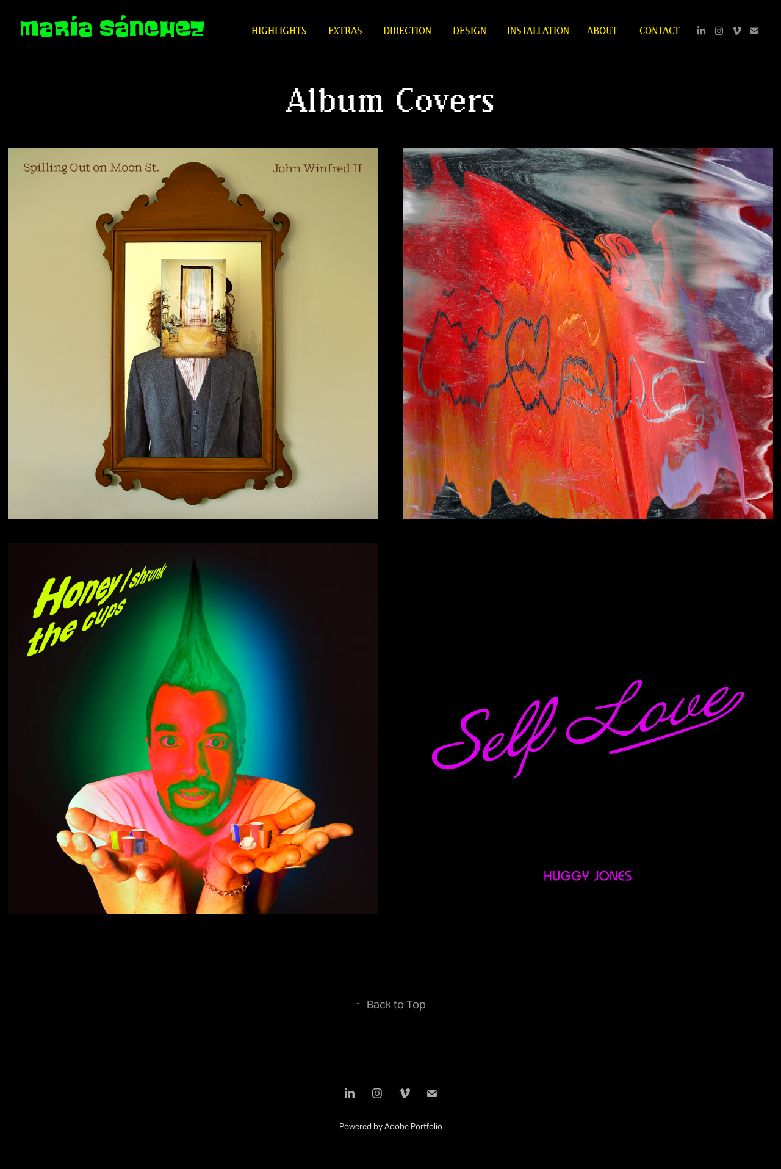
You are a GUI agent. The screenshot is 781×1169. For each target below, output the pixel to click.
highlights (279, 30)
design (469, 30)
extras (345, 30)
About (602, 30)
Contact (659, 30)
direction (407, 30)
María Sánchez (112, 28)
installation (538, 30)
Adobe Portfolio (413, 1126)
